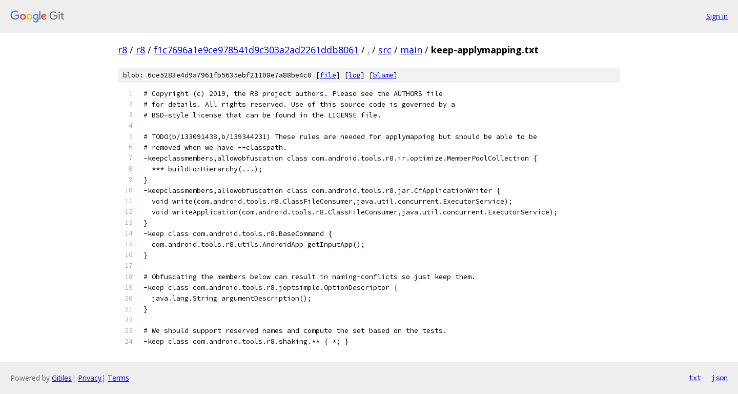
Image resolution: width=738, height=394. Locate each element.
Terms (118, 378)
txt (695, 377)
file (328, 75)
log (354, 75)
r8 (122, 50)
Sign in (717, 16)
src (385, 50)
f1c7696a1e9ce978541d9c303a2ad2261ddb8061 (256, 50)
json (719, 377)
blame (383, 75)
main (411, 50)
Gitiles (62, 378)
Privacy (89, 378)
